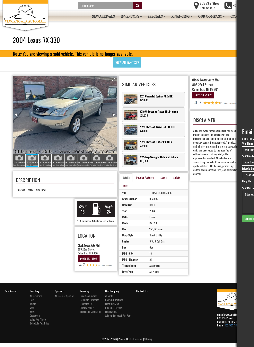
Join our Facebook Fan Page (118, 319)
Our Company (211, 16)
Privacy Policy (86, 312)
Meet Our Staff (112, 308)
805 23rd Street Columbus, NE (210, 5)
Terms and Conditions (90, 315)
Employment (111, 315)
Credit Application (88, 300)
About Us (109, 300)
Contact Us (142, 295)
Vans (32, 312)
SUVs (32, 315)
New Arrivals (103, 16)
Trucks (33, 308)
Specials (156, 16)
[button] (122, 79)
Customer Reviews (114, 312)
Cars (32, 304)
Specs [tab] (172, 172)
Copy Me (246, 181)
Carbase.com (136, 343)
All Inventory (36, 300)
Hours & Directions (114, 304)
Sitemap (148, 343)
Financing (181, 16)
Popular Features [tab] (154, 172)
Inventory (131, 16)
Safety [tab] (134, 180)
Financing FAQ (86, 308)
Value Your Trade (38, 323)
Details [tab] (135, 172)
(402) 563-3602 (93, 265)
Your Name (247, 143)
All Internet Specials (64, 300)
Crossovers (35, 319)
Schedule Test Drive (39, 327)
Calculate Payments (89, 304)
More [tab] (147, 180)
